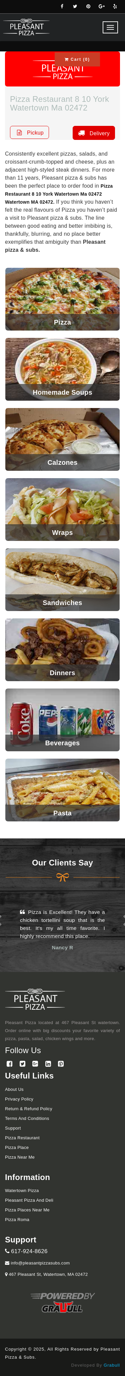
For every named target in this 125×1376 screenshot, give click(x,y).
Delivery (93, 133)
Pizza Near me (20, 1157)
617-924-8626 (26, 1251)
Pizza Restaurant (22, 1137)
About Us (14, 1089)
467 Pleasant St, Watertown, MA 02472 (47, 1274)
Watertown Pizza (22, 1190)
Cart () (77, 59)
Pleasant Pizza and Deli (29, 1200)
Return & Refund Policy (28, 1108)
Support (13, 1128)
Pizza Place (17, 1147)
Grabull (112, 1365)
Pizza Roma (17, 1219)
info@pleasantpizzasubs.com (37, 1262)
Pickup (29, 132)
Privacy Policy (19, 1099)
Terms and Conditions (27, 1118)
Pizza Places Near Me (27, 1209)
